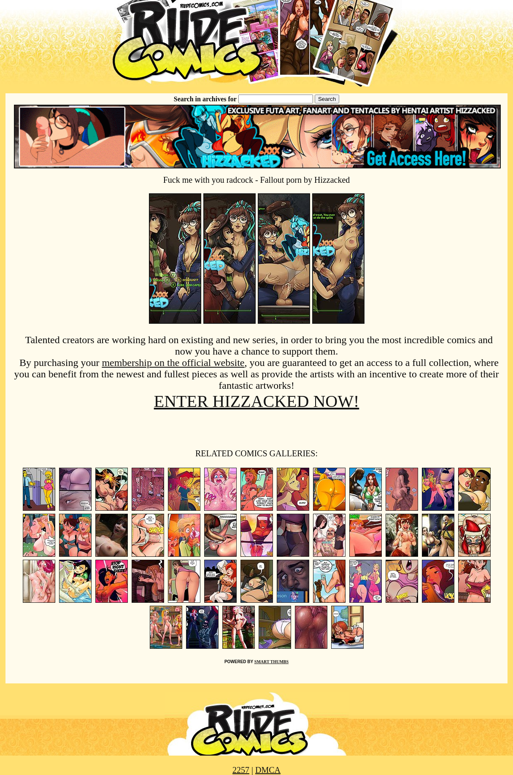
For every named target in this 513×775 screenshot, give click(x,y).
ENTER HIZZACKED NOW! (256, 401)
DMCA (268, 770)
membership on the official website (173, 362)
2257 (240, 770)
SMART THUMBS (271, 661)
